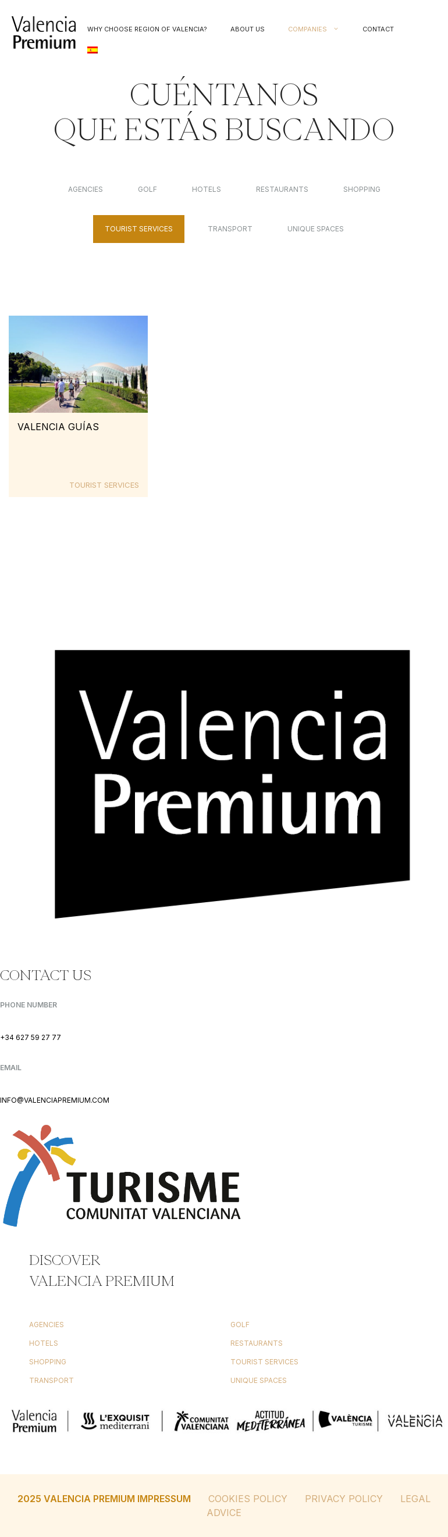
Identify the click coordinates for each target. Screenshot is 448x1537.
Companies (319, 29)
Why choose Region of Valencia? (147, 29)
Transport (230, 228)
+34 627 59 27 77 (30, 1037)
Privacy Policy (344, 1498)
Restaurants (282, 189)
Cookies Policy (247, 1498)
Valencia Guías (58, 426)
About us (247, 29)
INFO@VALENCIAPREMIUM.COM (54, 1100)
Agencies (85, 189)
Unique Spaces (315, 228)
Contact (378, 29)
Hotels (206, 189)
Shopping (362, 189)
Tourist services (139, 228)
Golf (147, 189)
